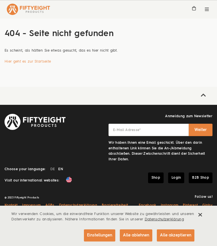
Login (176, 177)
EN (60, 169)
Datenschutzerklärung (78, 205)
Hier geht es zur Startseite (28, 61)
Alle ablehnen (136, 235)
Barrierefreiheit (115, 205)
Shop (155, 177)
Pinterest (190, 205)
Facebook (147, 205)
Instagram (170, 205)
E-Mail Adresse (127, 130)
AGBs (49, 205)
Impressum (31, 205)
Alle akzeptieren (175, 235)
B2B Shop (200, 177)
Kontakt (11, 205)
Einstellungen (99, 235)
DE (52, 169)
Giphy (207, 205)
